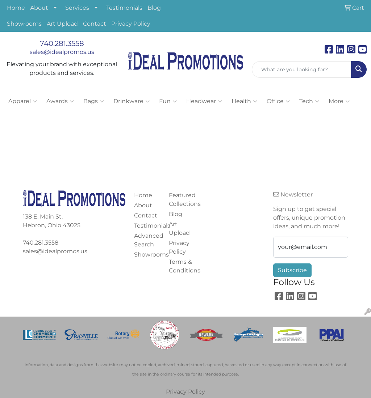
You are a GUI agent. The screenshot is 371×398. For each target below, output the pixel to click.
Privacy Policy (130, 23)
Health (244, 101)
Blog (154, 7)
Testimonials (124, 7)
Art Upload (62, 23)
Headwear (204, 101)
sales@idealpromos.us (62, 51)
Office (278, 101)
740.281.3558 (62, 43)
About (39, 7)
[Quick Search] (301, 69)
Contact (94, 23)
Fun (168, 101)
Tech (309, 101)
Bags (93, 101)
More (339, 101)
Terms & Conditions (182, 266)
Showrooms (24, 23)
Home (16, 7)
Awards (60, 101)
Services (77, 7)
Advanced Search (147, 240)
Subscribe (292, 270)
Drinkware (131, 101)
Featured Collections (182, 199)
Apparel (22, 101)
